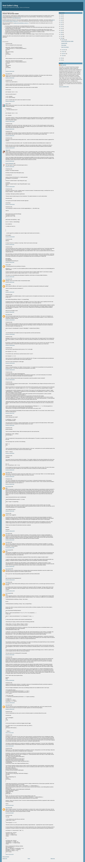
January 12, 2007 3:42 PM (9, 854)
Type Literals (63, 45)
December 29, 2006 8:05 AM (10, 680)
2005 (61, 58)
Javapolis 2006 (64, 43)
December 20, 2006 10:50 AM (10, 236)
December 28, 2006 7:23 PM (10, 539)
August (62, 55)
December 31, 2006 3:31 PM (10, 709)
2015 (61, 26)
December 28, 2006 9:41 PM (10, 566)
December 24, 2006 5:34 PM (10, 425)
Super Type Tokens (65, 47)
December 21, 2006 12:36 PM (10, 363)
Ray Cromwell (8, 486)
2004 (61, 60)
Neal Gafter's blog (10, 6)
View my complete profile (64, 86)
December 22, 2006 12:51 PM (10, 369)
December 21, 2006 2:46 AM (10, 262)
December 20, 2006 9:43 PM (10, 244)
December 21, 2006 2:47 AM (10, 276)
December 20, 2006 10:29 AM (10, 204)
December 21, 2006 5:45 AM (10, 282)
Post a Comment (6, 856)
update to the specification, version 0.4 (21, 22)
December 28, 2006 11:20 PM (10, 590)
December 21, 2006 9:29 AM (10, 312)
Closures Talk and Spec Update (11, 13)
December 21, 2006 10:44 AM (10, 345)
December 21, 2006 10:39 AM (10, 334)
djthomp (7, 103)
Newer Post (5, 858)
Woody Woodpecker (9, 163)
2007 (61, 36)
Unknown (7, 513)
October (63, 51)
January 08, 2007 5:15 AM (9, 805)
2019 (61, 20)
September (63, 53)
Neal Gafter (8, 73)
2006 (61, 38)
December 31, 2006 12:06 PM (10, 702)
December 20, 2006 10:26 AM (10, 186)
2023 (61, 16)
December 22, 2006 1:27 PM (10, 413)
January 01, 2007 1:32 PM (9, 732)
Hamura (7, 264)
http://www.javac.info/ (17, 17)
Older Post (53, 858)
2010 (61, 30)
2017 (61, 22)
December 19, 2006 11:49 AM (10, 121)
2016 (61, 24)
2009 (61, 32)
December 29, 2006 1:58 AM (10, 654)
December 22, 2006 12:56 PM (10, 379)
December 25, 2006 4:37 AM (10, 484)
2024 (61, 14)
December (63, 39)
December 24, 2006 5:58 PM (10, 453)
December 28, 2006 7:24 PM (10, 547)
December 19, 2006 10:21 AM (10, 101)
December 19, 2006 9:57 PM (10, 135)
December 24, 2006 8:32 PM (10, 476)
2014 (61, 28)
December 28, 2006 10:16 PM (10, 579)
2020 (61, 18)
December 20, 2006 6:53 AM (10, 166)
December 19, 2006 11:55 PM (10, 147)
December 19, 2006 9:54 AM (10, 71)
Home (29, 858)
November (63, 49)
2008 (61, 34)
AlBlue (7, 150)
